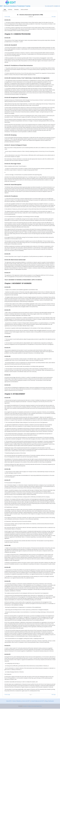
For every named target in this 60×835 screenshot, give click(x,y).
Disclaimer (25, 706)
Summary (10, 9)
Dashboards (51, 701)
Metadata (16, 9)
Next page (54, 16)
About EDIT (8, 701)
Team (13, 701)
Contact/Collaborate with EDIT (37, 701)
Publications (18, 701)
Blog (46, 701)
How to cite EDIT (26, 701)
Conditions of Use (31, 706)
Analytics (57, 6)
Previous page (7, 16)
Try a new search (49, 6)
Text (5, 9)
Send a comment (24, 9)
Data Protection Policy (38, 706)
